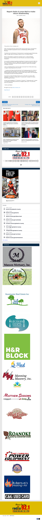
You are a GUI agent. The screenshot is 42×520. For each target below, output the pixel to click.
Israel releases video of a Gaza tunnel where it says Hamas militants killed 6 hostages (30, 123)
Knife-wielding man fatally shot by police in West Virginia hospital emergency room (11, 140)
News (24, 15)
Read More (6, 90)
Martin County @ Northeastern (14, 237)
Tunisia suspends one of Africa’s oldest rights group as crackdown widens (10, 123)
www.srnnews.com (16, 87)
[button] (21, 165)
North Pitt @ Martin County (13, 209)
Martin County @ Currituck (13, 234)
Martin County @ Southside (13, 220)
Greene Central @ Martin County (15, 223)
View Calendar (5, 240)
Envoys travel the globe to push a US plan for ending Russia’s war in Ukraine (30, 140)
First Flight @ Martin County (13, 227)
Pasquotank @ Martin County (14, 230)
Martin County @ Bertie (12, 212)
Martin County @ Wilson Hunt (14, 216)
